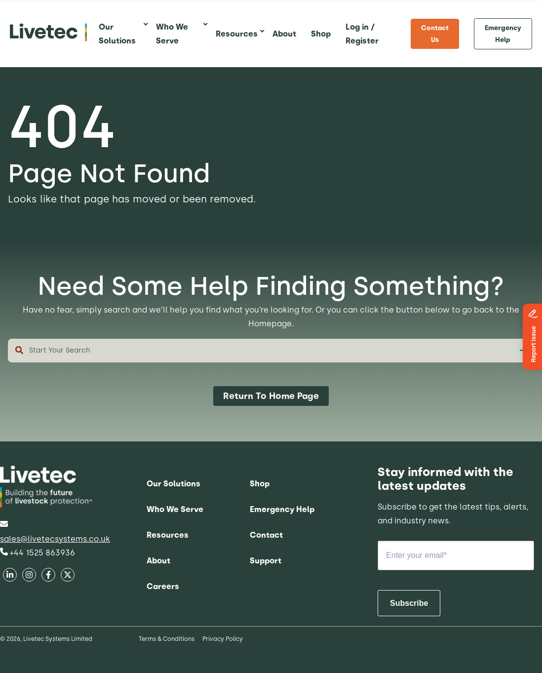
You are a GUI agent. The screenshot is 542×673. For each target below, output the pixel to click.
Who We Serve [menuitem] (175, 509)
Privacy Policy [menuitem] (222, 638)
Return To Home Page (271, 396)
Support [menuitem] (265, 560)
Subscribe (409, 603)
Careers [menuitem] (163, 586)
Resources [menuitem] (168, 535)
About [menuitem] (158, 560)
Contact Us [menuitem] (435, 33)
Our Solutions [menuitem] (173, 483)
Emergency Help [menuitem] (503, 33)
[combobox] (271, 350)
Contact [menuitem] (266, 535)
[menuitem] (120, 34)
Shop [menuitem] (260, 483)
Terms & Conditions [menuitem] (166, 638)
